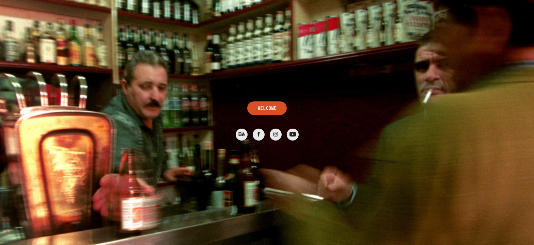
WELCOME (267, 108)
